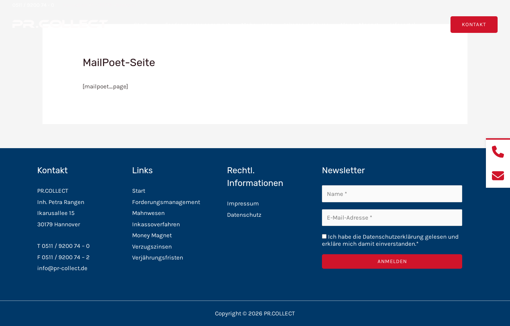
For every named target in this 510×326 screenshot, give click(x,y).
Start (144, 24)
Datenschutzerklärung (393, 236)
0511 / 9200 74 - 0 (33, 5)
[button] (150, 24)
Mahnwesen (257, 24)
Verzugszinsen (152, 246)
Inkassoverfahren (306, 24)
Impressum (243, 203)
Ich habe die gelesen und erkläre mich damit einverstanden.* (390, 240)
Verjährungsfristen (157, 257)
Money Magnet (359, 24)
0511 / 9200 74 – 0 (66, 245)
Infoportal (406, 24)
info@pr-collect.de (62, 268)
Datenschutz (244, 214)
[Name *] (392, 193)
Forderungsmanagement (197, 24)
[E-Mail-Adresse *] (392, 217)
